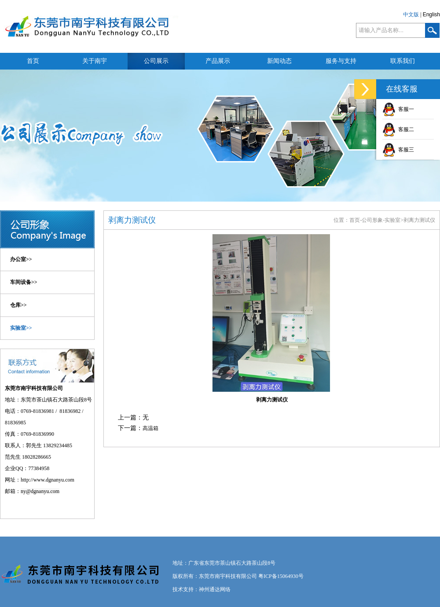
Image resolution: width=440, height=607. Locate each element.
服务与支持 (341, 61)
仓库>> (18, 305)
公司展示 (156, 61)
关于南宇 (94, 61)
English (431, 14)
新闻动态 (279, 61)
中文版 (411, 14)
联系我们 (402, 61)
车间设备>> (23, 282)
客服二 (398, 129)
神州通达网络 (215, 589)
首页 (33, 61)
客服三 (398, 150)
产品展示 (217, 61)
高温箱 (150, 428)
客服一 (398, 109)
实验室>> (21, 328)
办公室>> (21, 259)
